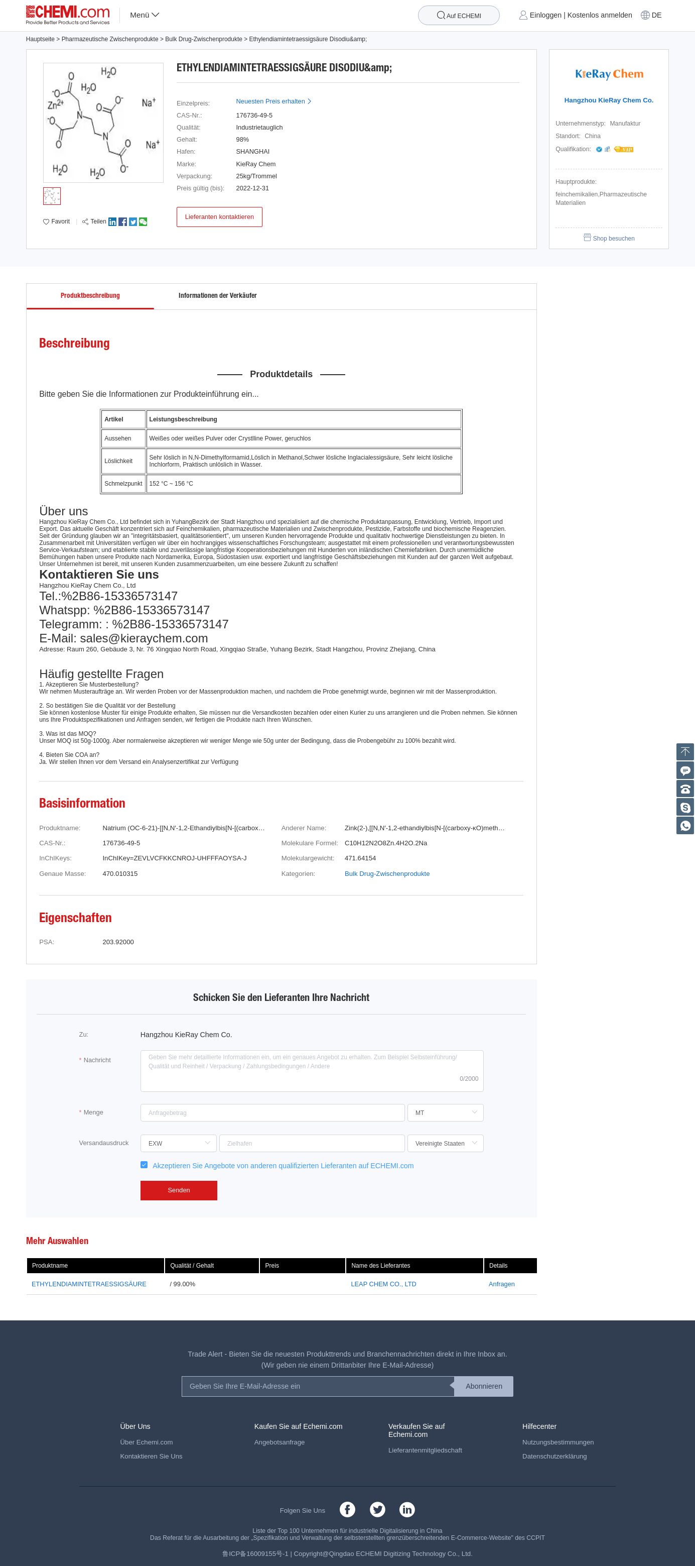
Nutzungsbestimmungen (558, 1442)
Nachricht (97, 1060)
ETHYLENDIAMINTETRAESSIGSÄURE (89, 1284)
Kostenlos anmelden (600, 15)
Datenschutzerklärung (554, 1456)
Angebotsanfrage (279, 1442)
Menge (93, 1112)
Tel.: (50, 596)
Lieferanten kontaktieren (219, 216)
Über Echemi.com (146, 1442)
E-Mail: (58, 638)
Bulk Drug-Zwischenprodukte (203, 39)
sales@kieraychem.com (144, 638)
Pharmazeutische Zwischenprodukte (110, 39)
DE (657, 15)
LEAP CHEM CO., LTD (383, 1284)
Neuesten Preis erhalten (274, 101)
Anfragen (502, 1284)
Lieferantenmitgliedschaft (425, 1450)
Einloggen (546, 15)
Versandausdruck (104, 1143)
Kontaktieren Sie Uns (151, 1456)
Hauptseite (40, 39)
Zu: (84, 1034)
